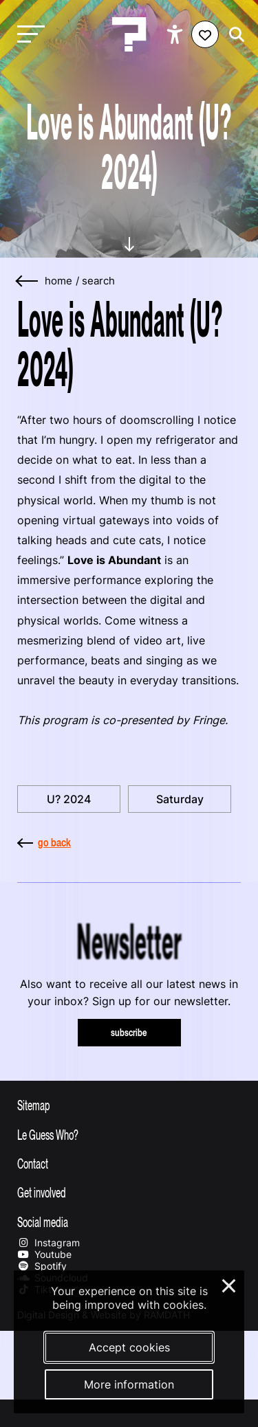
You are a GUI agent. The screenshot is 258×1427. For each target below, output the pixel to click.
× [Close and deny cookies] (229, 1284)
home (58, 281)
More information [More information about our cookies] (129, 1384)
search (98, 281)
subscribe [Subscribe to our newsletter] (129, 1032)
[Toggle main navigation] (27, 34)
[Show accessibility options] (176, 34)
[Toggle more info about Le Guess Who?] (129, 1134)
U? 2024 (69, 799)
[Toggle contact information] (129, 1163)
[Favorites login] (205, 34)
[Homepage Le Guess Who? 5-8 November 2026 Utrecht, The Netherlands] (129, 34)
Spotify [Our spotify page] (42, 1266)
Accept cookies (129, 1347)
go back (44, 842)
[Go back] (27, 281)
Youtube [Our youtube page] (44, 1254)
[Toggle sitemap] (129, 1105)
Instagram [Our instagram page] (48, 1242)
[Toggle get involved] (129, 1192)
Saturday (180, 799)
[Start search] (233, 35)
